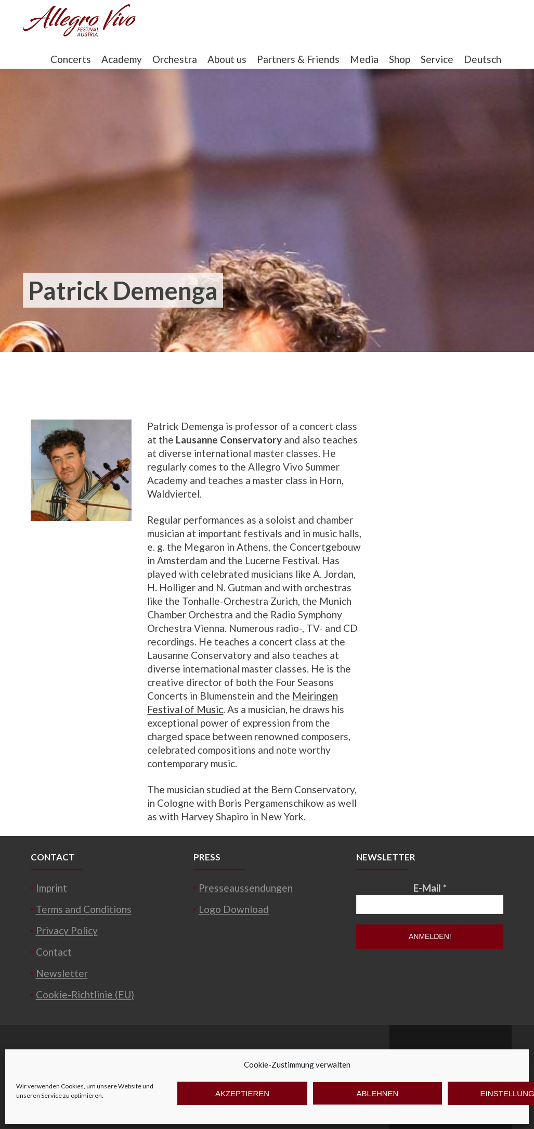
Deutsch (482, 59)
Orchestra (174, 59)
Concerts (70, 59)
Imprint (51, 888)
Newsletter (62, 973)
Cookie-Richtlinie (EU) (85, 994)
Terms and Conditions (84, 909)
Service (437, 59)
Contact (54, 952)
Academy (121, 59)
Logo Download (234, 909)
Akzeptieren (242, 1093)
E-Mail (430, 888)
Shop (399, 59)
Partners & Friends (298, 59)
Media (364, 59)
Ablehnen (378, 1093)
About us (226, 59)
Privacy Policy (67, 930)
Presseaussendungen (246, 888)
